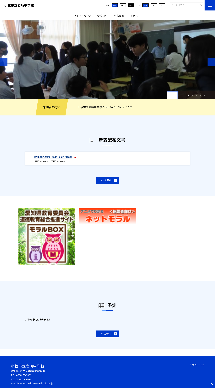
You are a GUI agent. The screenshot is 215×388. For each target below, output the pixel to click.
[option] (107, 59)
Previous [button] (3, 62)
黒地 (131, 5)
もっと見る (106, 180)
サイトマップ (198, 365)
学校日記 (102, 16)
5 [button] (204, 95)
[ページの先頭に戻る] (211, 384)
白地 (123, 5)
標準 (145, 5)
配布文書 (119, 16)
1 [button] (188, 95)
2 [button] (192, 95)
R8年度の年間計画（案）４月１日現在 (53, 157)
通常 (114, 5)
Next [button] (211, 62)
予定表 (134, 16)
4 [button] (200, 95)
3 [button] (196, 95)
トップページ (84, 16)
